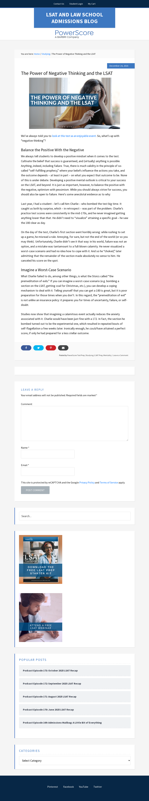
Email (25, 465)
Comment (26, 403)
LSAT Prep (99, 355)
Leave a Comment (120, 355)
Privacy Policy (87, 482)
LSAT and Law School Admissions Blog (74, 18)
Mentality (107, 355)
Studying (89, 355)
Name (25, 447)
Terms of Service (109, 482)
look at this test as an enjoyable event (75, 136)
